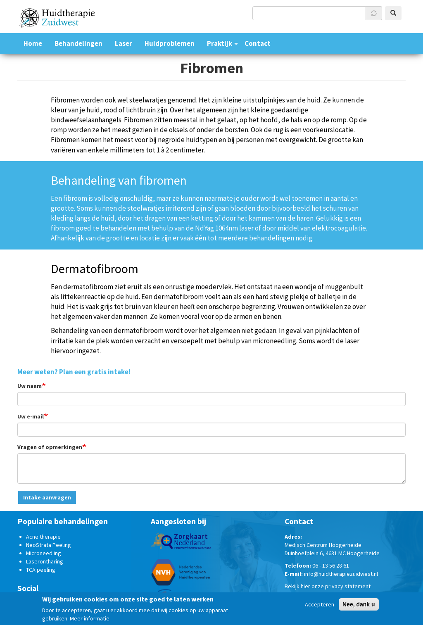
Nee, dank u (358, 605)
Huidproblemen (170, 43)
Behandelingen (78, 43)
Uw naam (29, 386)
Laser (123, 43)
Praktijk (219, 43)
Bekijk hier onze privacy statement (328, 586)
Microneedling (43, 553)
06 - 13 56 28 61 (330, 565)
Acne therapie (43, 536)
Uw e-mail (30, 416)
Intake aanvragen (47, 497)
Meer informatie (89, 619)
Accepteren (319, 605)
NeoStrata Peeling (48, 545)
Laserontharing (44, 561)
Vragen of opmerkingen (49, 447)
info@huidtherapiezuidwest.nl (341, 573)
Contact (258, 43)
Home (33, 43)
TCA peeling (40, 569)
